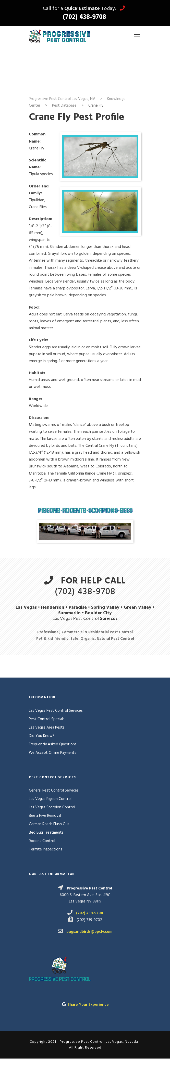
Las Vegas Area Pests (47, 727)
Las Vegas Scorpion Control (52, 807)
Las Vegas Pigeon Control (50, 799)
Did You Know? (41, 736)
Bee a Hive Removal (45, 816)
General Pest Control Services (54, 790)
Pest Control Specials (47, 719)
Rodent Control (42, 841)
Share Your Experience (88, 1005)
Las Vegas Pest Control (76, 618)
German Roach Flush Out (49, 824)
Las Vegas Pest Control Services (56, 711)
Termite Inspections (45, 849)
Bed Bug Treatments (46, 833)
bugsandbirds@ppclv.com (89, 932)
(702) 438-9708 (84, 17)
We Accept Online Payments (52, 753)
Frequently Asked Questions (53, 744)
